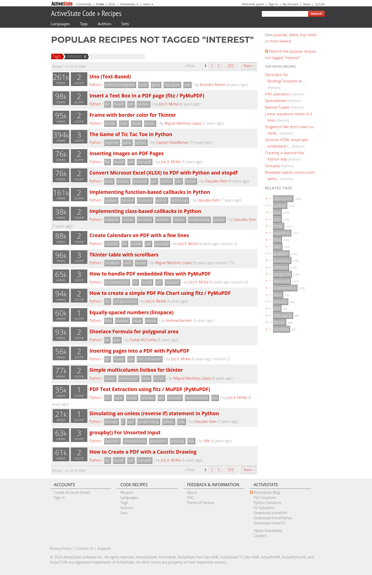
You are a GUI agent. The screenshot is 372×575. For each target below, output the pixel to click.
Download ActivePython (273, 517)
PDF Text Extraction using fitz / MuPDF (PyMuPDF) (149, 389)
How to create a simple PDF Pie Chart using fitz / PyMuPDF (160, 293)
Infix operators (277, 93)
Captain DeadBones (172, 142)
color (123, 123)
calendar (111, 243)
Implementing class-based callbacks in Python (145, 211)
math (278, 225)
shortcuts (282, 260)
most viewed (280, 41)
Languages (60, 23)
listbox (110, 378)
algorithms (283, 198)
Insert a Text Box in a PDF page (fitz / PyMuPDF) (146, 95)
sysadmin (282, 232)
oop (277, 219)
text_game (172, 84)
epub (118, 397)
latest (293, 34)
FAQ (190, 497)
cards (143, 84)
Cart (322, 4)
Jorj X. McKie (169, 104)
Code (100, 4)
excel (109, 181)
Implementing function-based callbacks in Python (149, 192)
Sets (125, 23)
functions (145, 200)
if (123, 421)
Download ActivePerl (270, 512)
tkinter (150, 123)
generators (158, 441)
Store (306, 4)
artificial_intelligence (120, 84)
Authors (104, 23)
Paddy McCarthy (143, 339)
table (127, 263)
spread (151, 320)
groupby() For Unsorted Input (124, 432)
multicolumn (128, 378)
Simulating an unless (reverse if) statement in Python (154, 413)
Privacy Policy (61, 548)
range (137, 320)
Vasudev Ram (216, 181)
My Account (290, 4)
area (117, 340)
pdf (130, 104)
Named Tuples (277, 107)
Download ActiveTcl (269, 523)
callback (111, 200)
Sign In (273, 4)
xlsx (178, 181)
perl (131, 421)
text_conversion (149, 359)
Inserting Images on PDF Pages (126, 153)
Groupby (272, 165)
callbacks (111, 219)
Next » (249, 65)
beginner (111, 142)
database (282, 280)
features (111, 421)
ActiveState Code (73, 13)
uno (187, 84)
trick (181, 421)
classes (128, 219)
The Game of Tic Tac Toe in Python (130, 134)
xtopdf (191, 181)
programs (282, 274)
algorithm (112, 441)
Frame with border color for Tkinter (132, 114)
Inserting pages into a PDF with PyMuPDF (139, 350)
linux (278, 294)
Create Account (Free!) (72, 492)
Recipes (111, 13)
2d (107, 340)
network (281, 267)
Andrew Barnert (179, 320)
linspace (122, 320)
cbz (107, 397)
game (156, 84)
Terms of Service (200, 502)
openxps (147, 397)
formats (123, 181)
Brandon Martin (213, 84)
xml (277, 308)
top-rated (308, 34)
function (127, 200)
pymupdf (144, 162)
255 (231, 65)
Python (95, 84)
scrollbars (112, 263)
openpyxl (140, 181)
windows (281, 329)
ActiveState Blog (267, 492)
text (277, 212)
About (192, 492)
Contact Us (85, 548)
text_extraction (197, 397)
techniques (179, 200)
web (277, 246)
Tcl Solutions (264, 507)
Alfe (207, 440)
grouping (177, 441)
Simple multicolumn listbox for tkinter (136, 369)
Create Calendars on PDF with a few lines (139, 235)
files (277, 239)
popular (280, 34)
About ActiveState (268, 530)
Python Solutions (267, 502)
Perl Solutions (265, 497)
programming (199, 219)
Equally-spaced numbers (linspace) (131, 312)
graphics (281, 253)
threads (280, 301)
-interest (73, 56)
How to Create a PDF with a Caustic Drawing (142, 451)
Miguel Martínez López (183, 123)
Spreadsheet (276, 100)
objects (179, 219)
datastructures (134, 441)
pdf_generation (125, 301)
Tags (84, 23)
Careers (260, 535)
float (108, 320)
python (141, 142)
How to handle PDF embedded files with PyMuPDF (150, 273)
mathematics (285, 287)
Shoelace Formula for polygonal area (133, 331)
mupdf (119, 104)
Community (84, 4)
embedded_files (117, 282)
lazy (191, 441)
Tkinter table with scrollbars (123, 254)
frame (136, 123)
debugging (283, 315)
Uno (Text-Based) (110, 76)
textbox (143, 104)
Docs (111, 4)
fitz (107, 104)
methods (162, 219)
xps (214, 397)
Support (104, 548)
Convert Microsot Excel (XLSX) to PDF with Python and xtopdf (163, 172)
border (110, 123)
